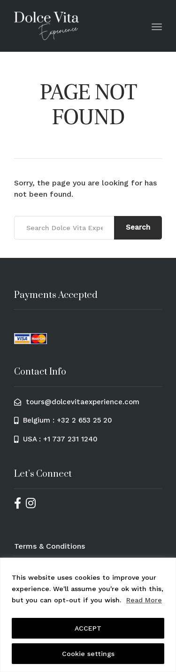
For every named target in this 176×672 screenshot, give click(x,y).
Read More (144, 600)
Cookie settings (88, 653)
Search (138, 227)
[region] (88, 615)
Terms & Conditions (49, 546)
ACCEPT (88, 628)
